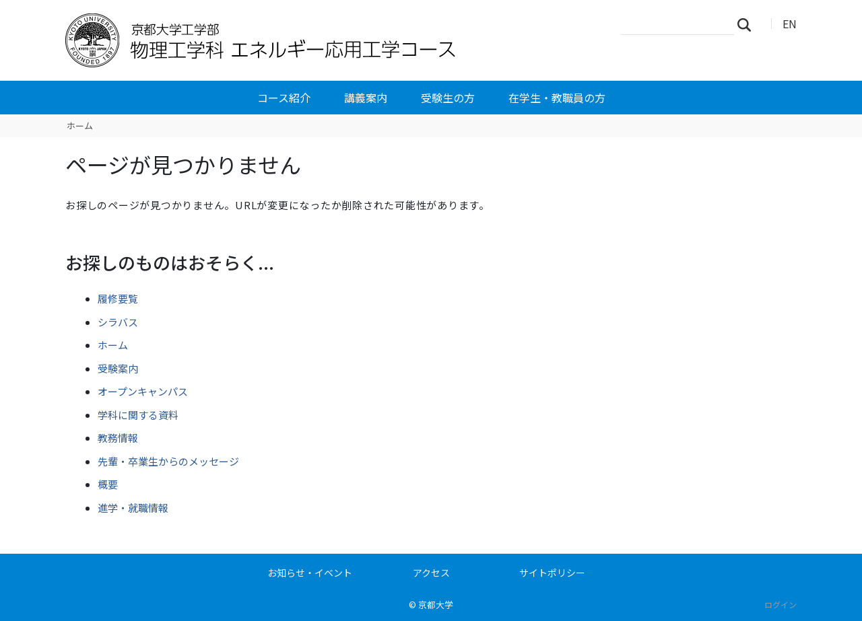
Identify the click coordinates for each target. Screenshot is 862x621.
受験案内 (118, 368)
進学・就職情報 (133, 508)
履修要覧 (118, 298)
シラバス (118, 322)
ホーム (80, 125)
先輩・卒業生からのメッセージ (168, 461)
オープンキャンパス (143, 391)
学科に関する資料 (138, 415)
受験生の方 (448, 97)
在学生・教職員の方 (556, 97)
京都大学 (435, 604)
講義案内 (365, 97)
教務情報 (118, 438)
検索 (748, 24)
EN (790, 23)
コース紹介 (283, 97)
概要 (108, 484)
